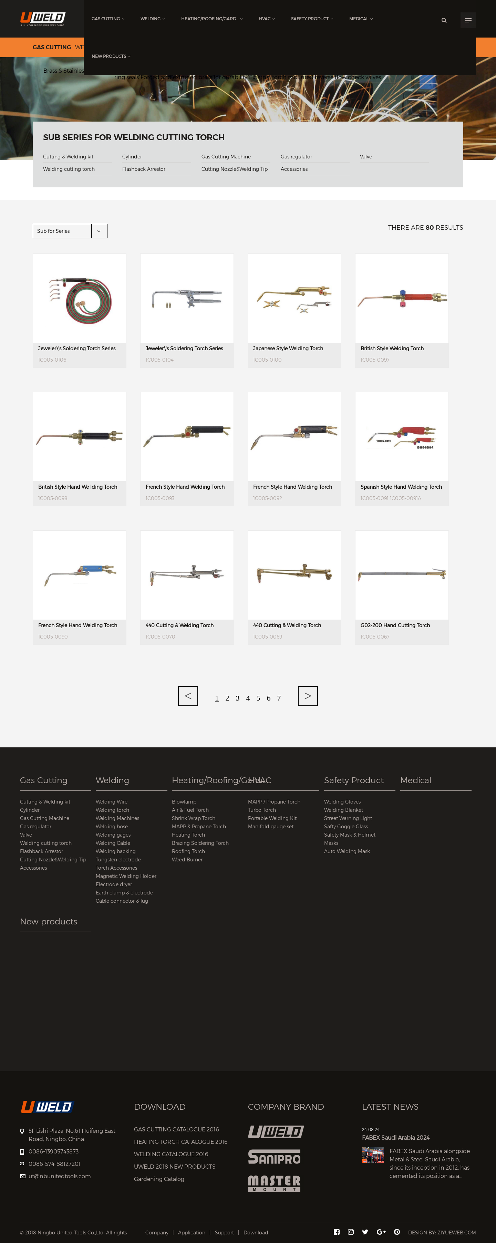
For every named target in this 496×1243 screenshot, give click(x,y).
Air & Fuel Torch (190, 810)
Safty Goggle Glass (346, 826)
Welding (153, 18)
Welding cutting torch (69, 169)
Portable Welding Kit (272, 818)
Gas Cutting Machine (226, 156)
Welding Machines (117, 818)
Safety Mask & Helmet (349, 835)
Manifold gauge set (270, 826)
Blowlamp (184, 802)
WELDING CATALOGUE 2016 (171, 1154)
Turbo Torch (262, 810)
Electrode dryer (114, 884)
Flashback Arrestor (143, 169)
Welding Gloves (342, 802)
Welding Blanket (343, 810)
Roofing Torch (188, 851)
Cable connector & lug (122, 901)
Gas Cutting (108, 18)
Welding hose (112, 826)
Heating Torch (188, 835)
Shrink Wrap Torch (193, 818)
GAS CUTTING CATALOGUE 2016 (176, 1129)
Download (256, 1232)
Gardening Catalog (159, 1179)
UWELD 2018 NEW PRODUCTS (175, 1166)
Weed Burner (187, 859)
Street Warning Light (348, 818)
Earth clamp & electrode (124, 892)
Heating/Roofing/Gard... (212, 18)
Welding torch (112, 810)
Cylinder (132, 156)
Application (191, 1232)
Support (224, 1232)
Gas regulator (296, 156)
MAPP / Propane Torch (274, 802)
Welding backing (116, 851)
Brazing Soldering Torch (200, 843)
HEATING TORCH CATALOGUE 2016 (181, 1142)
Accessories (294, 169)
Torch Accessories (116, 868)
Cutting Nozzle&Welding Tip (235, 169)
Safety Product (312, 18)
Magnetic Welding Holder (126, 876)
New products (111, 56)
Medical (361, 18)
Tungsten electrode (118, 859)
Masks (331, 843)
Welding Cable (113, 843)
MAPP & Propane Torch (199, 826)
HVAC (267, 18)
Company (156, 1232)
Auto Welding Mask (347, 851)
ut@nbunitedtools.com (60, 1176)
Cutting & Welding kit (68, 156)
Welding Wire (111, 802)
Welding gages (113, 835)
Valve (366, 156)
